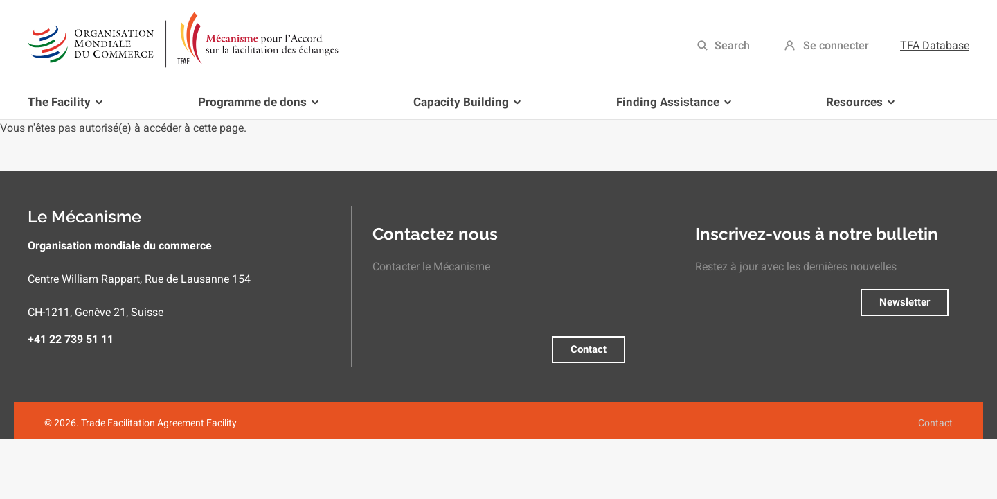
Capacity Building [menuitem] (464, 107)
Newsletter (904, 302)
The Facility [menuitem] (67, 107)
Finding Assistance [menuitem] (671, 107)
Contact (589, 349)
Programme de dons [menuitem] (255, 107)
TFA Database (934, 45)
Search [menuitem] (732, 45)
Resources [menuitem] (857, 107)
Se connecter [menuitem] (836, 45)
